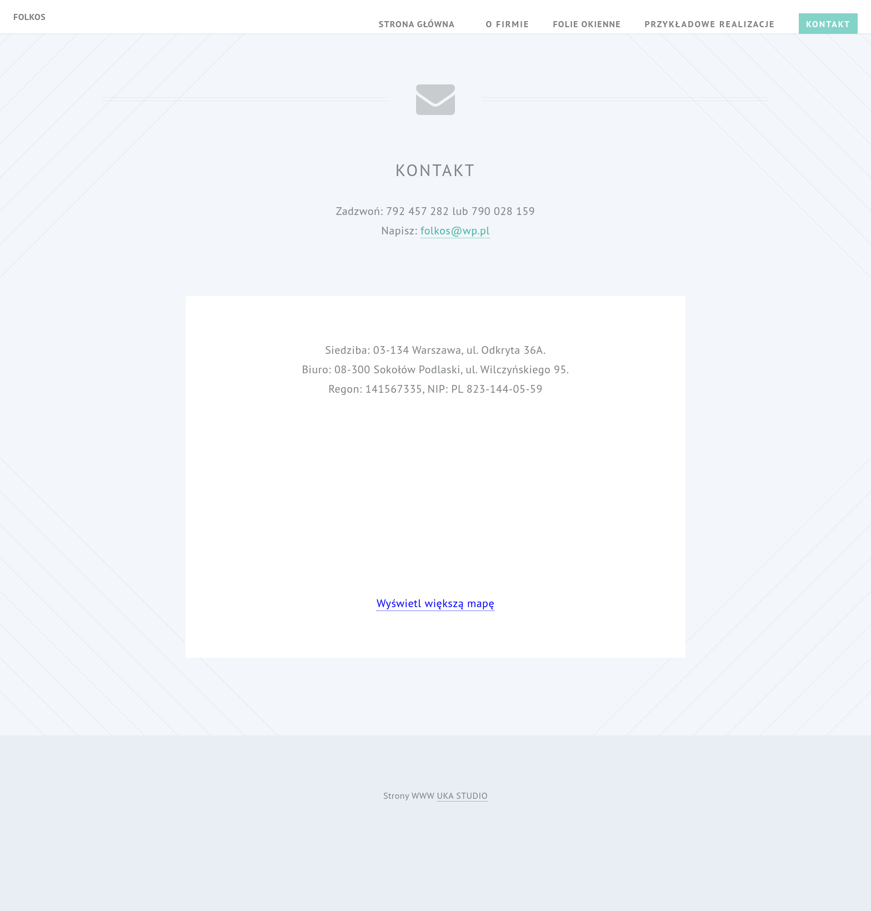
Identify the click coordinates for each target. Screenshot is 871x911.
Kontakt (828, 23)
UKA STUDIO (462, 795)
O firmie (507, 23)
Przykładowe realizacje (709, 23)
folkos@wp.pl (455, 230)
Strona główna (417, 23)
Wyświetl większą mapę (435, 603)
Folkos (29, 16)
